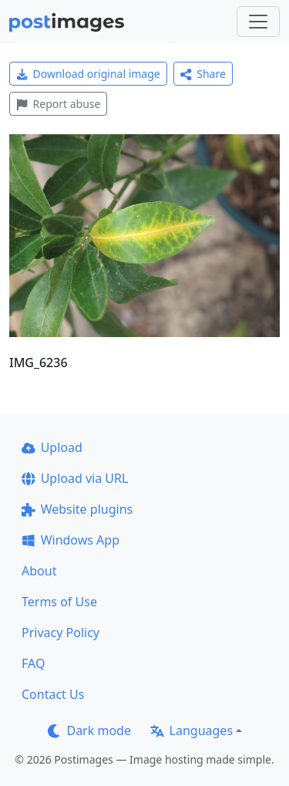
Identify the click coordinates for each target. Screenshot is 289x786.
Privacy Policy (60, 632)
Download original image (88, 73)
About (39, 570)
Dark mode (89, 730)
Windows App (70, 539)
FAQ (33, 663)
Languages (191, 730)
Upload (52, 447)
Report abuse (58, 103)
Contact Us (53, 694)
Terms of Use (59, 601)
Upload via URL (75, 478)
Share (203, 73)
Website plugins (77, 509)
